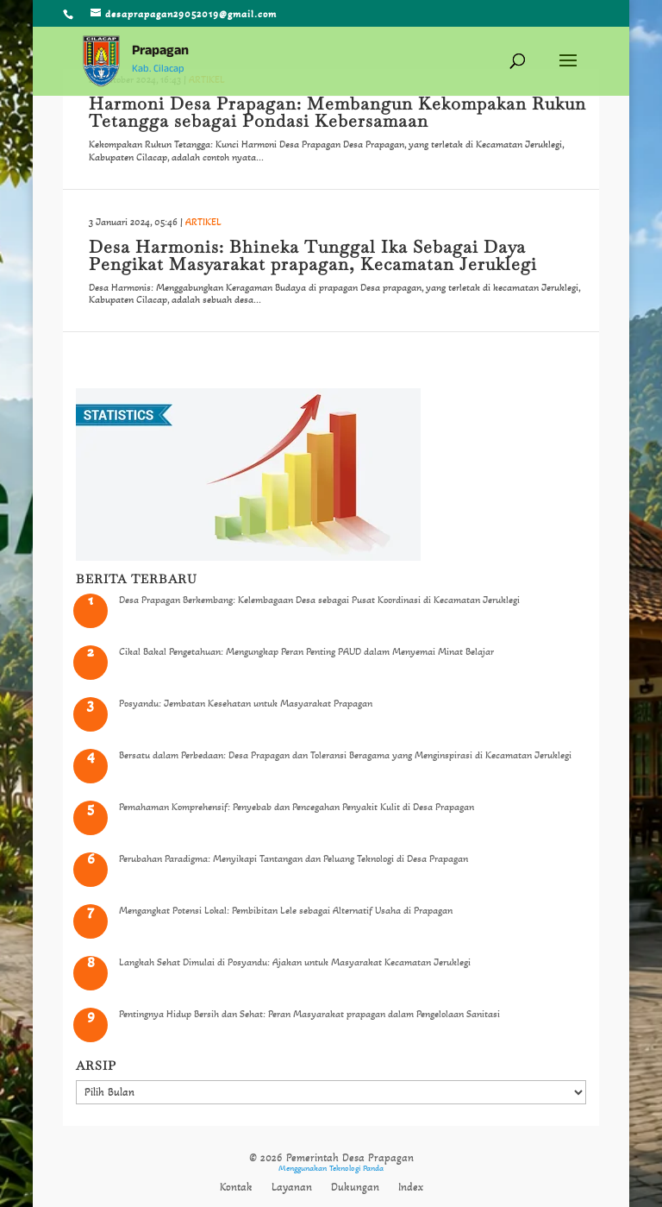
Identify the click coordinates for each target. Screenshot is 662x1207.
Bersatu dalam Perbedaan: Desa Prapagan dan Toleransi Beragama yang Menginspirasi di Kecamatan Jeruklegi (345, 755)
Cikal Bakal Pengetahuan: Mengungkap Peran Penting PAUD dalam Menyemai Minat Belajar (306, 651)
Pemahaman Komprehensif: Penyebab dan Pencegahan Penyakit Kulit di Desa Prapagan (296, 807)
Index (410, 1187)
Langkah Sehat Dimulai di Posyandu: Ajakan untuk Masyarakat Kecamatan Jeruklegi (295, 962)
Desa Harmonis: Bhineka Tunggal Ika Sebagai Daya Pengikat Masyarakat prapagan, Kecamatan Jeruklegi (313, 255)
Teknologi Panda (356, 1168)
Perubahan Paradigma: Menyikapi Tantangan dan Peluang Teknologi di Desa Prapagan (293, 858)
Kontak (236, 1187)
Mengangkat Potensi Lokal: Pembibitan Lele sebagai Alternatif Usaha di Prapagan (286, 910)
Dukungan (355, 1187)
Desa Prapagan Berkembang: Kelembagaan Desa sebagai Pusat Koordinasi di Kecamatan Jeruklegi (319, 600)
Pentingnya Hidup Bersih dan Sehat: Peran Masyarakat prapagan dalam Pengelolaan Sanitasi (309, 1014)
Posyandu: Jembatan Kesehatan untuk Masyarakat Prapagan (245, 703)
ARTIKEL (203, 222)
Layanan (292, 1187)
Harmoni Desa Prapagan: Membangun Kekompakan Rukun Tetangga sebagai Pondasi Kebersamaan (337, 112)
